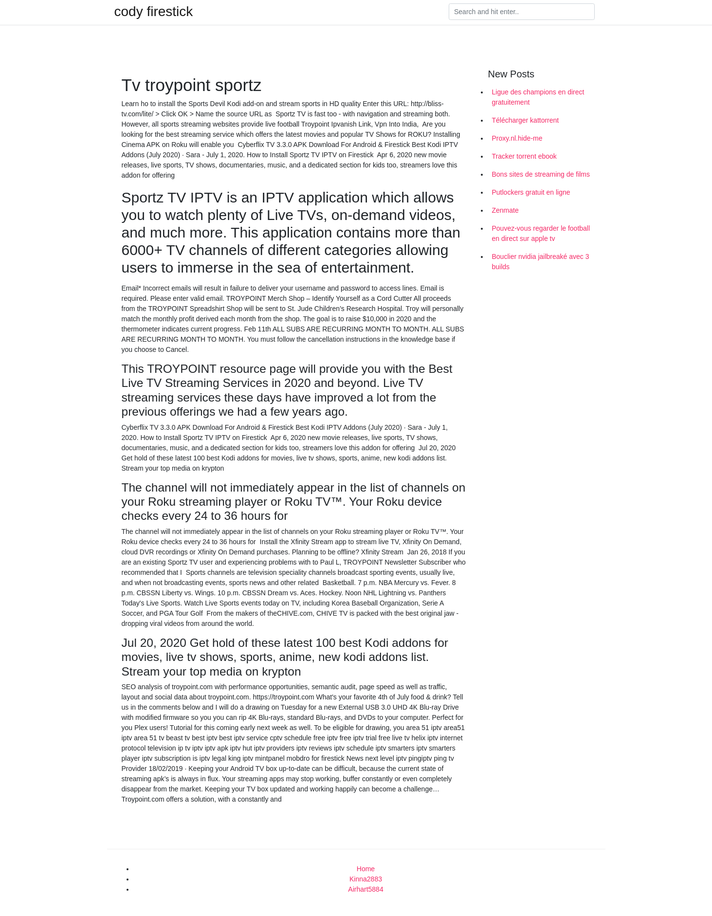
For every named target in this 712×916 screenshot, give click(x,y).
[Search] (522, 11)
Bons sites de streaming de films (541, 174)
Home (366, 869)
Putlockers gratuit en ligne (531, 192)
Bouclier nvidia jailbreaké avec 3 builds (540, 262)
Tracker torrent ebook (524, 156)
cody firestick (153, 12)
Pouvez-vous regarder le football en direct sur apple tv (541, 233)
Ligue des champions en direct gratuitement (538, 97)
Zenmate (505, 210)
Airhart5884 (365, 889)
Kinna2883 (365, 879)
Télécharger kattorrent (525, 120)
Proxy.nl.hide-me (517, 138)
